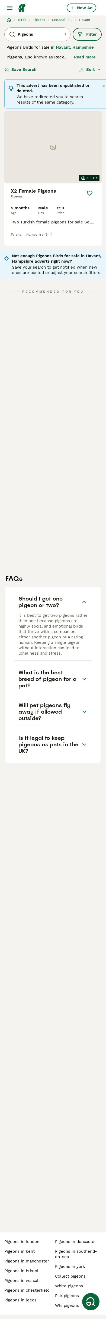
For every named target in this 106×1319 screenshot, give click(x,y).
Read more (85, 57)
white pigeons (69, 1286)
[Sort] (90, 69)
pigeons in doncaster (75, 1241)
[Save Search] (90, 1301)
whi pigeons (67, 1305)
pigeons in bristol (21, 1270)
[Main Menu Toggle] (9, 7)
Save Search (20, 69)
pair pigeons (67, 1295)
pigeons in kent (19, 1251)
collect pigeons (70, 1276)
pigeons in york (70, 1266)
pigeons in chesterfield (27, 1290)
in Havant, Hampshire (72, 47)
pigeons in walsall (22, 1280)
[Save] (89, 193)
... (72, 20)
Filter (87, 34)
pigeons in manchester (26, 1261)
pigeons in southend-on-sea (76, 1254)
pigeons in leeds (20, 1300)
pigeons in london (21, 1241)
